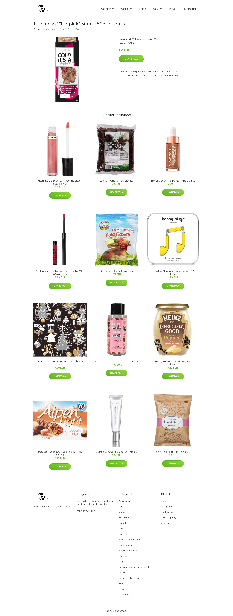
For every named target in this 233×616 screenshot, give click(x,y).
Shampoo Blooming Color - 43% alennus (116, 361)
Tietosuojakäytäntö (171, 517)
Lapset (122, 523)
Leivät (122, 528)
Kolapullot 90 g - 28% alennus (116, 270)
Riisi (121, 583)
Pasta (122, 572)
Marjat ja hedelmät (128, 550)
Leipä (142, 9)
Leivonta (123, 534)
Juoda (122, 512)
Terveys (123, 589)
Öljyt (121, 561)
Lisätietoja (131, 58)
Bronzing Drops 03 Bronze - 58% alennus (173, 180)
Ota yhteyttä (167, 506)
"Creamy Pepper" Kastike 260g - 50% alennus (173, 363)
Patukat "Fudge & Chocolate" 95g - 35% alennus (60, 453)
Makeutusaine (126, 545)
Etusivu (37, 29)
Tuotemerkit (188, 9)
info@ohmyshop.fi (85, 510)
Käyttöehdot (167, 512)
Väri (156, 38)
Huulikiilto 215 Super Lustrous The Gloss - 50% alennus (60, 182)
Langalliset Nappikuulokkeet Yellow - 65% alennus (173, 272)
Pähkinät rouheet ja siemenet (134, 567)
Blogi (172, 9)
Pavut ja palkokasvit (129, 578)
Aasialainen (107, 9)
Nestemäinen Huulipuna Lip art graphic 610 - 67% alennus (60, 272)
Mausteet (157, 9)
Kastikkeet (127, 9)
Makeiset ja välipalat (142, 38)
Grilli (121, 506)
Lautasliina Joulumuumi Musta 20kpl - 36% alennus (60, 363)
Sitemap (165, 523)
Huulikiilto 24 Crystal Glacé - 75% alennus (117, 451)
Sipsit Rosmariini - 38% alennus (173, 451)
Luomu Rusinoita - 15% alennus (116, 180)
